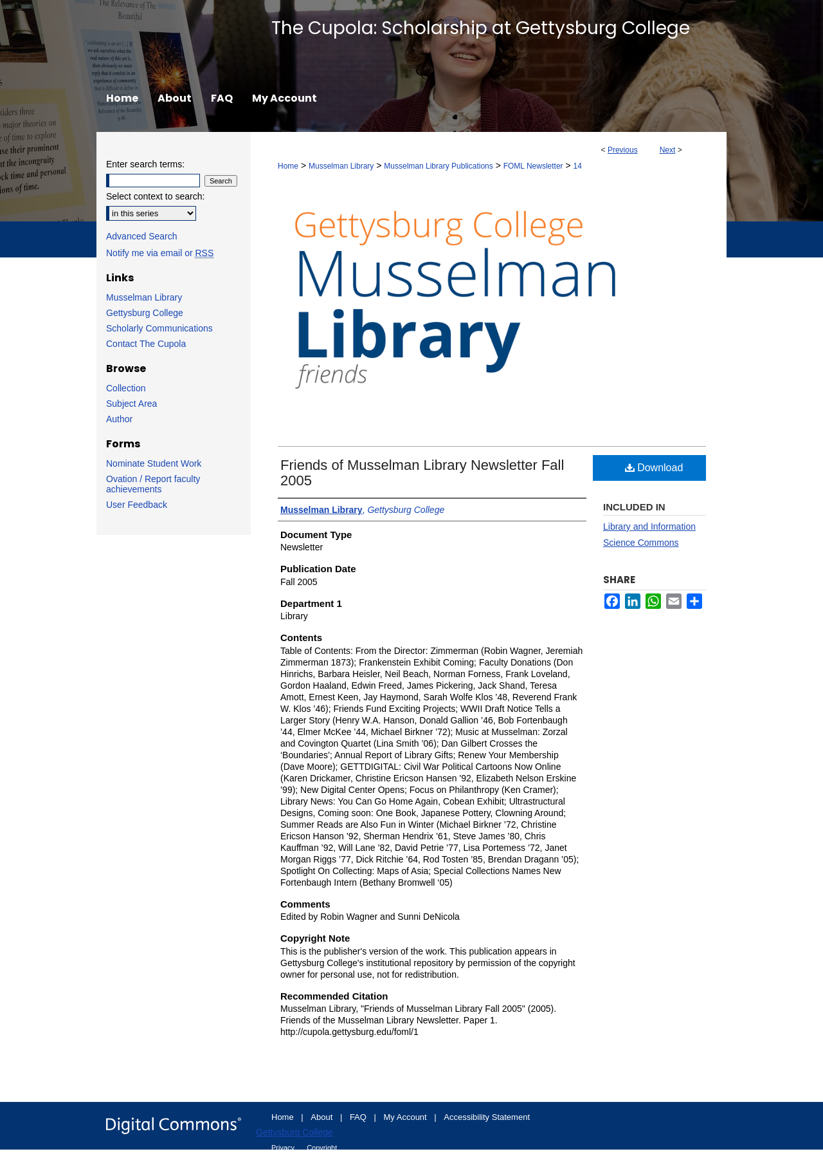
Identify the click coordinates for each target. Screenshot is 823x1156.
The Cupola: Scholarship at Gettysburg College (480, 28)
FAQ (359, 1117)
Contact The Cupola (146, 344)
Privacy (283, 1147)
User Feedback (136, 504)
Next (668, 149)
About (323, 1117)
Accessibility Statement (487, 1117)
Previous (623, 149)
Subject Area (131, 403)
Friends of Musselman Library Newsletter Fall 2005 (422, 473)
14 (578, 166)
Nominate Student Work (153, 463)
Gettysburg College (144, 313)
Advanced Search (141, 236)
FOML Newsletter (533, 166)
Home (288, 166)
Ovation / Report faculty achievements (153, 484)
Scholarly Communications (159, 328)
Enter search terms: (145, 164)
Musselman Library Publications (438, 166)
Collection (125, 388)
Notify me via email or (159, 253)
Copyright (322, 1147)
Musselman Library (341, 166)
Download (654, 467)
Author (119, 419)
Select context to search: (155, 196)
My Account (407, 1117)
